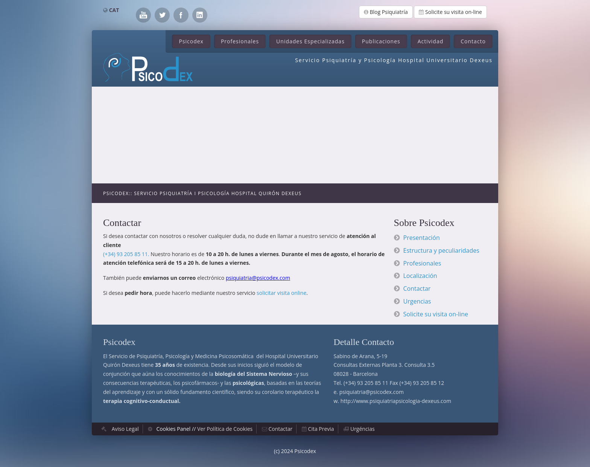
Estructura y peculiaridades (441, 250)
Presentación (421, 237)
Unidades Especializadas (310, 41)
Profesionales (240, 41)
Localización (420, 276)
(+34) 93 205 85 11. (126, 254)
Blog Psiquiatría (386, 11)
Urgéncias (362, 428)
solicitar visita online (281, 292)
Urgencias (417, 301)
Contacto (473, 41)
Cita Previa (321, 428)
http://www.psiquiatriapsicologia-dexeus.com (396, 400)
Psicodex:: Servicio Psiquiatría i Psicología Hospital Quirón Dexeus (202, 193)
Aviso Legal (125, 428)
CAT (114, 10)
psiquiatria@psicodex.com (371, 391)
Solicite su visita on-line (450, 11)
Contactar (417, 288)
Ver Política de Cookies (224, 428)
